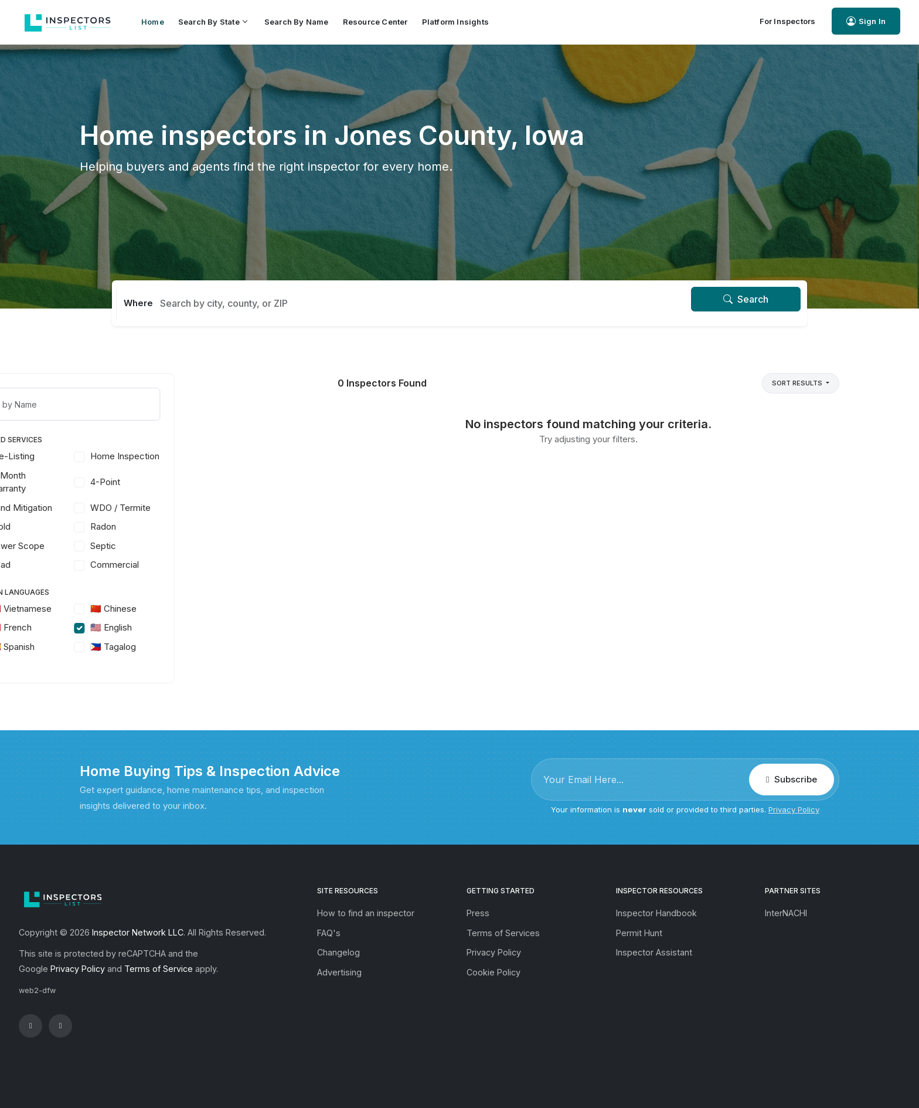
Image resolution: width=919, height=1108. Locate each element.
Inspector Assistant (654, 952)
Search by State (212, 21)
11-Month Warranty (128, 482)
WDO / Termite (240, 507)
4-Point (225, 481)
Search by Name (296, 21)
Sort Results (798, 383)
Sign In (866, 21)
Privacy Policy (793, 809)
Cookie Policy (493, 972)
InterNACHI (786, 913)
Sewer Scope (137, 545)
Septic (223, 545)
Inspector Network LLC (137, 932)
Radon (223, 526)
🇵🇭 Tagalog (233, 646)
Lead (120, 564)
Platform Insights (455, 21)
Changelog (338, 952)
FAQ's (329, 933)
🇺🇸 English (231, 627)
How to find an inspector (365, 913)
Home (152, 21)
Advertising (339, 972)
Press (478, 913)
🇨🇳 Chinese (233, 608)
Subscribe (791, 779)
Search (745, 299)
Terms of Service (158, 969)
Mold (120, 526)
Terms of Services (503, 933)
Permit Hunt (639, 933)
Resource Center (375, 21)
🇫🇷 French (131, 627)
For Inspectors (788, 21)
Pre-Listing (132, 456)
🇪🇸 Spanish (132, 646)
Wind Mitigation (141, 507)
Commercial (234, 564)
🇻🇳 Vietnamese (141, 608)
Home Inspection (245, 456)
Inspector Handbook (656, 913)
